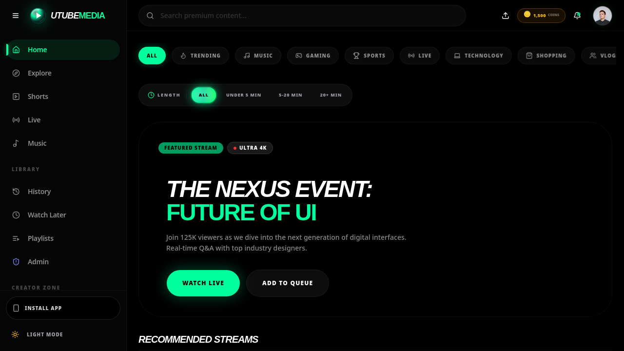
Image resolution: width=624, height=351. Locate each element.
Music (256, 55)
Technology (471, 55)
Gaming (307, 55)
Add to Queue (287, 283)
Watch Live (203, 283)
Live (413, 55)
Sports (364, 55)
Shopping (537, 55)
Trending (199, 55)
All (152, 55)
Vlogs (594, 55)
